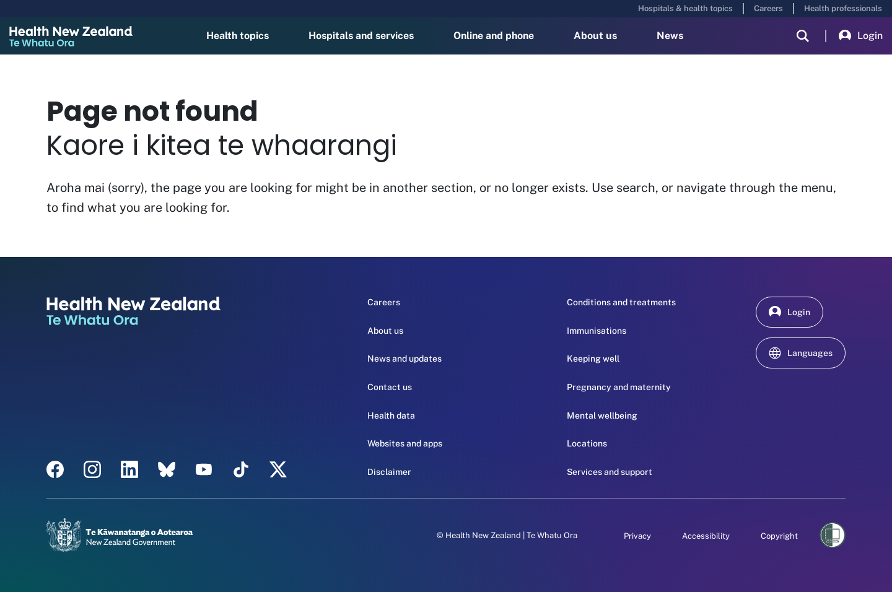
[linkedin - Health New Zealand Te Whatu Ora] (129, 469)
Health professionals (843, 8)
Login (861, 36)
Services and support (609, 472)
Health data (391, 415)
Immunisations (596, 331)
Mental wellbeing (602, 415)
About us (595, 35)
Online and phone (493, 35)
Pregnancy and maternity (619, 387)
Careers (768, 8)
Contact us (389, 387)
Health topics (237, 35)
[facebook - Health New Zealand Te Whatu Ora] (55, 469)
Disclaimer (389, 472)
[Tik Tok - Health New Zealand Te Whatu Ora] (241, 469)
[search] (803, 36)
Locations (587, 443)
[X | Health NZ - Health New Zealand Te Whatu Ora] (278, 469)
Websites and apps (404, 443)
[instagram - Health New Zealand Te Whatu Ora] (92, 469)
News (670, 35)
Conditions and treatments (621, 302)
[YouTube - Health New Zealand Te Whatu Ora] (203, 469)
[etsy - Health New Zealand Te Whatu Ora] (166, 469)
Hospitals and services (361, 35)
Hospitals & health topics (685, 8)
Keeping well (593, 358)
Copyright (779, 536)
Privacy (637, 536)
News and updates (404, 358)
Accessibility (706, 536)
